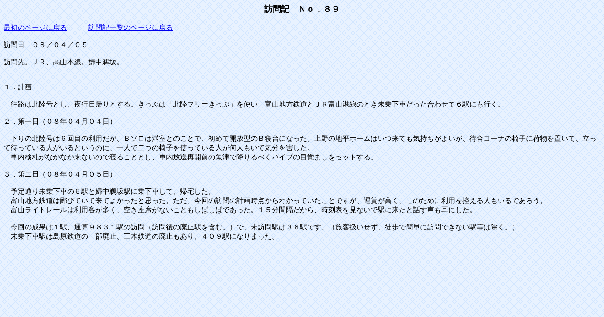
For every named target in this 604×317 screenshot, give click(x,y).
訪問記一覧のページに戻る (130, 27)
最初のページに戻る (35, 27)
